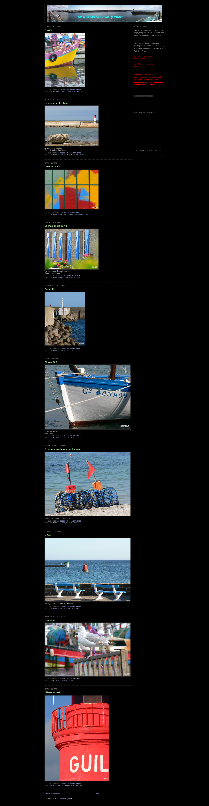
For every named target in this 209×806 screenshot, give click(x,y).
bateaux (57, 91)
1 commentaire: (74, 348)
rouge (87, 214)
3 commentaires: (74, 783)
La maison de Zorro (56, 226)
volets (77, 277)
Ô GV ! (48, 30)
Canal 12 (50, 289)
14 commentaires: (74, 275)
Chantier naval (53, 166)
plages (74, 523)
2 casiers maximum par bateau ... (64, 449)
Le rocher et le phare (56, 103)
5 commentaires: (74, 212)
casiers (62, 523)
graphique (72, 214)
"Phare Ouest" (53, 692)
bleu (55, 155)
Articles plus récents (52, 794)
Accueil (96, 794)
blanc (64, 437)
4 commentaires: (74, 153)
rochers (80, 155)
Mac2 (48, 534)
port (74, 91)
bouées (62, 608)
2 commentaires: (74, 436)
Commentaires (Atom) (63, 798)
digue (61, 155)
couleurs (63, 214)
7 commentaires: (74, 89)
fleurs (62, 277)
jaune (64, 91)
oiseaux (65, 681)
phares (72, 155)
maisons (69, 277)
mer (69, 91)
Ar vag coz (51, 362)
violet (80, 91)
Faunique (50, 620)
